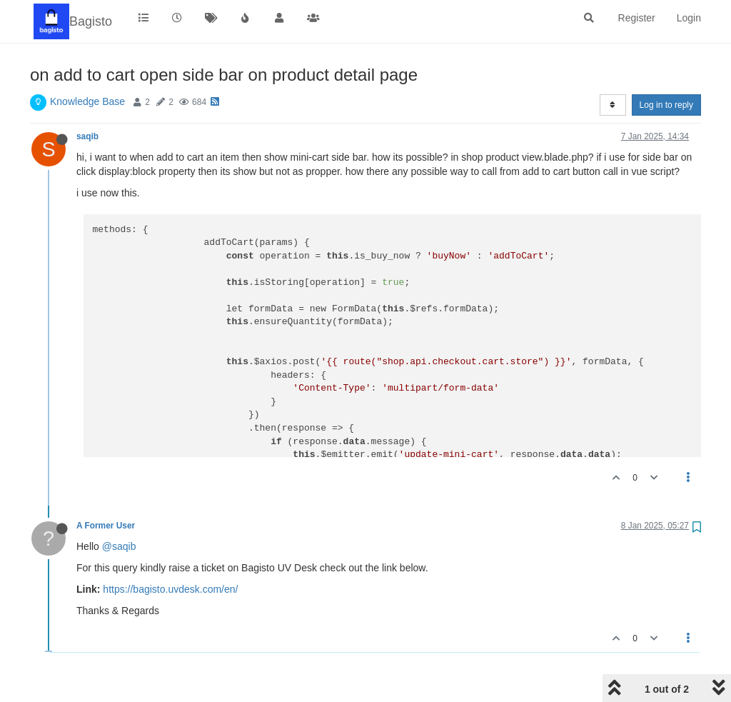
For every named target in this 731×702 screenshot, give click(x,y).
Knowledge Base (87, 101)
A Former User (105, 526)
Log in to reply (666, 105)
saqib (87, 136)
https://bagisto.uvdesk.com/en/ (170, 589)
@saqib (119, 546)
